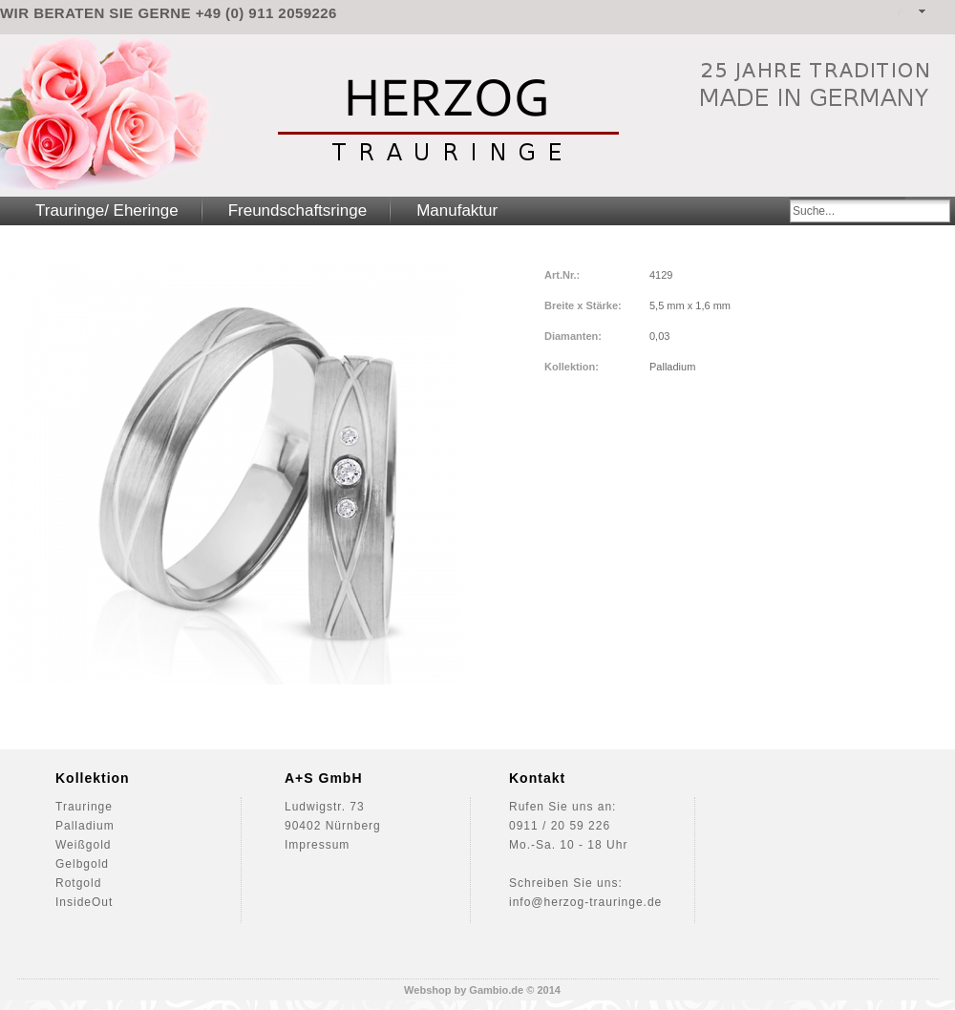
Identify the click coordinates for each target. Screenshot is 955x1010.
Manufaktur (457, 210)
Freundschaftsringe (298, 210)
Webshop (427, 990)
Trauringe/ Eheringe (107, 210)
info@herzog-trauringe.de (585, 902)
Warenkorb (944, 12)
